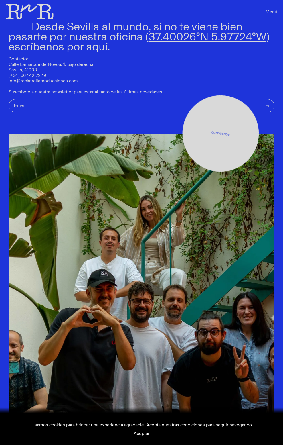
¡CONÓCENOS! (221, 133)
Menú (271, 12)
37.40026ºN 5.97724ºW (207, 36)
